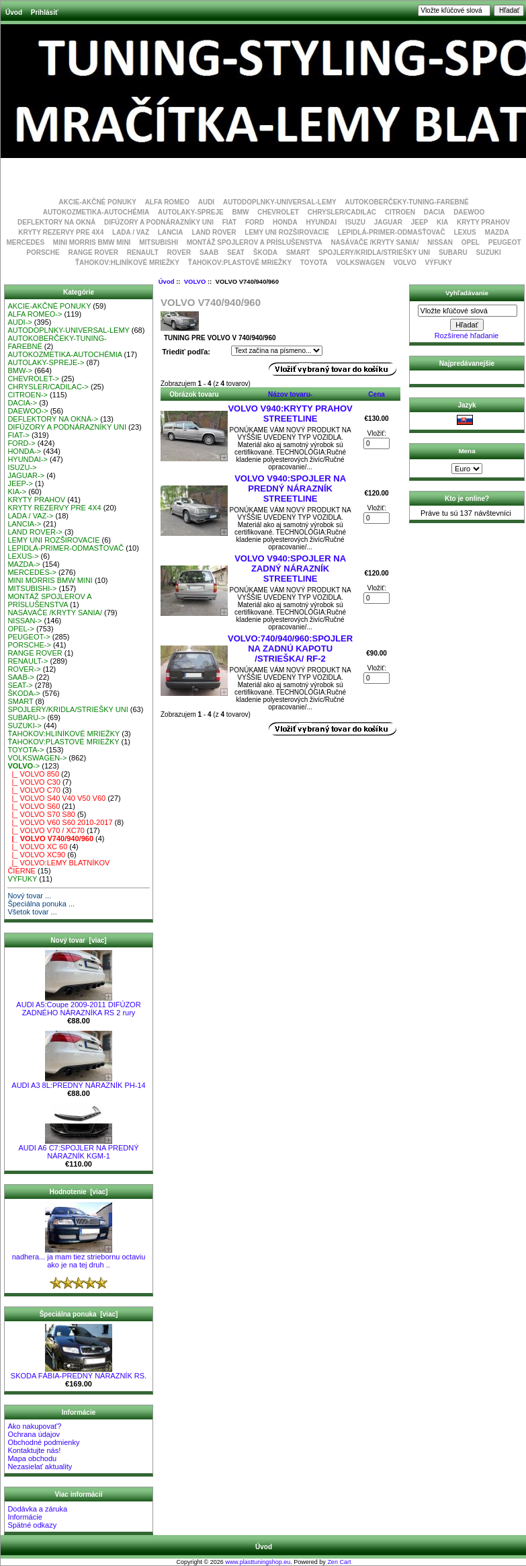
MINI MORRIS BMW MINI (92, 242)
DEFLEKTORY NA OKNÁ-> (52, 419)
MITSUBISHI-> (31, 588)
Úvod (13, 12)
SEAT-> (19, 685)
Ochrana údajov (33, 1434)
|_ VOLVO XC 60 (37, 847)
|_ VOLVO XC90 (36, 855)
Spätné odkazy (31, 1525)
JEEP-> (20, 483)
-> (23, 766)
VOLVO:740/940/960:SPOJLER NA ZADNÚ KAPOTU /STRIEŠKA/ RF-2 (290, 648)
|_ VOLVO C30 (33, 782)
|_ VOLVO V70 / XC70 (46, 830)
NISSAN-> (24, 621)
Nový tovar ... (29, 896)
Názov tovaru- (290, 394)
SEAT (236, 252)
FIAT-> (18, 435)
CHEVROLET (278, 212)
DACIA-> (22, 403)
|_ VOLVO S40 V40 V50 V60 (56, 798)
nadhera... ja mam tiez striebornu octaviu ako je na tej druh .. (79, 1257)
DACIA (434, 212)
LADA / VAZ (130, 232)
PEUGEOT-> (28, 637)
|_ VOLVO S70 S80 (41, 814)
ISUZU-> (21, 467)
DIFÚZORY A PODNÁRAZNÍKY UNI (159, 222)
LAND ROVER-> (34, 532)
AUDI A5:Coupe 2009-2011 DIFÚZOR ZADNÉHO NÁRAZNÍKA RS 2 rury (78, 1005)
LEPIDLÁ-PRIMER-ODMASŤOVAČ (391, 232)
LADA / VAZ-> (30, 516)
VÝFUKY (438, 262)
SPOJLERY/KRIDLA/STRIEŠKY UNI (374, 252)
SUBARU (453, 252)
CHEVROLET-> (33, 379)
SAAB (209, 252)
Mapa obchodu (31, 1458)
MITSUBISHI (158, 242)
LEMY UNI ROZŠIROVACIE (287, 232)
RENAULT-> (27, 661)
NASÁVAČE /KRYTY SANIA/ (375, 242)
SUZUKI (488, 252)
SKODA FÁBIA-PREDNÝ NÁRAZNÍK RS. (78, 1372)
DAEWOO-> (27, 411)
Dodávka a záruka (37, 1509)
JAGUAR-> (25, 475)
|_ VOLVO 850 (33, 774)
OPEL (471, 242)
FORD (254, 222)
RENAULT (143, 252)
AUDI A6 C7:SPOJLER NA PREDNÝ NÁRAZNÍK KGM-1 (78, 1148)
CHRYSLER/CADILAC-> (48, 387)
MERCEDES (25, 242)
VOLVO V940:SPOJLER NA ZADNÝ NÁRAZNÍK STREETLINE (290, 568)
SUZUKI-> (24, 725)
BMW (240, 212)
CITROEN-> (27, 395)
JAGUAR (388, 222)
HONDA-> (24, 451)
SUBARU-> (26, 717)
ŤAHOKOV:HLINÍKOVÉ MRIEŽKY (127, 262)
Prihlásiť (44, 12)
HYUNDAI (321, 222)
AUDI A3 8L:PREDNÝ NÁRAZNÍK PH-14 (78, 1081)
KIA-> (16, 491)
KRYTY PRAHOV (483, 222)
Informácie (24, 1517)
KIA (442, 222)
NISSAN (440, 242)
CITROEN (400, 212)
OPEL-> (20, 629)
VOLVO (195, 281)
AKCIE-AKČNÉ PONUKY (97, 202)
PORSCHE (42, 252)
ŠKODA (265, 252)
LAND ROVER (213, 232)
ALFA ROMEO (167, 202)
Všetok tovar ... (31, 912)
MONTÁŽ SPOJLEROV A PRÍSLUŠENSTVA (254, 242)
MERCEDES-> (31, 572)
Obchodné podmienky (43, 1442)
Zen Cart (339, 1562)
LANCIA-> (24, 524)
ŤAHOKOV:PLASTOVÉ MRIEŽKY (240, 262)
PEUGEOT (504, 242)
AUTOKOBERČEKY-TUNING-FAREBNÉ (406, 202)
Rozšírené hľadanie (467, 335)
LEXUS (464, 232)
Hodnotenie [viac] (79, 1192)
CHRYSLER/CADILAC (342, 212)
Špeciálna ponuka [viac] (79, 1314)
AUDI (206, 202)
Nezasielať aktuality (39, 1466)
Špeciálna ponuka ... (41, 904)
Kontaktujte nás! (33, 1450)
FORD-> (21, 443)
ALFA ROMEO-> (34, 314)
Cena (376, 394)
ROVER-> (23, 669)
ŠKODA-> (23, 693)
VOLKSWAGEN (360, 262)
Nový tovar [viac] (78, 940)
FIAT (229, 222)
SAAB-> (20, 677)
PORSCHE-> (29, 645)
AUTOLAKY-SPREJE (191, 212)
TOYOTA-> (25, 750)
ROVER (179, 252)
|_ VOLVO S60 (33, 806)
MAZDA (497, 232)
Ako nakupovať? (34, 1426)
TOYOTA (314, 262)
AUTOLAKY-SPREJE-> (45, 362)
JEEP (420, 222)
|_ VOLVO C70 (33, 790)
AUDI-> (19, 322)
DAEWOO (468, 212)
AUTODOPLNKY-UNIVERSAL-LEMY (280, 202)
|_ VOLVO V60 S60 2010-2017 (59, 822)
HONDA (285, 222)
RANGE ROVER (93, 252)
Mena (466, 451)
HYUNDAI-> (27, 459)
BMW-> (19, 370)
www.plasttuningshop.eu (257, 1562)
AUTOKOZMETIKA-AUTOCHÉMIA (96, 212)
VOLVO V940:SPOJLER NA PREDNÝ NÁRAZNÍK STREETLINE (290, 488)
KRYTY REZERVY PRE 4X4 (60, 232)
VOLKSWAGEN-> (37, 758)
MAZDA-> (23, 564)
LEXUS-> (22, 556)
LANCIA (170, 232)
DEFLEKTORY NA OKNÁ (56, 222)
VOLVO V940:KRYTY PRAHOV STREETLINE (290, 413)
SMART (298, 252)
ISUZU (355, 222)
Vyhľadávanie (466, 293)
